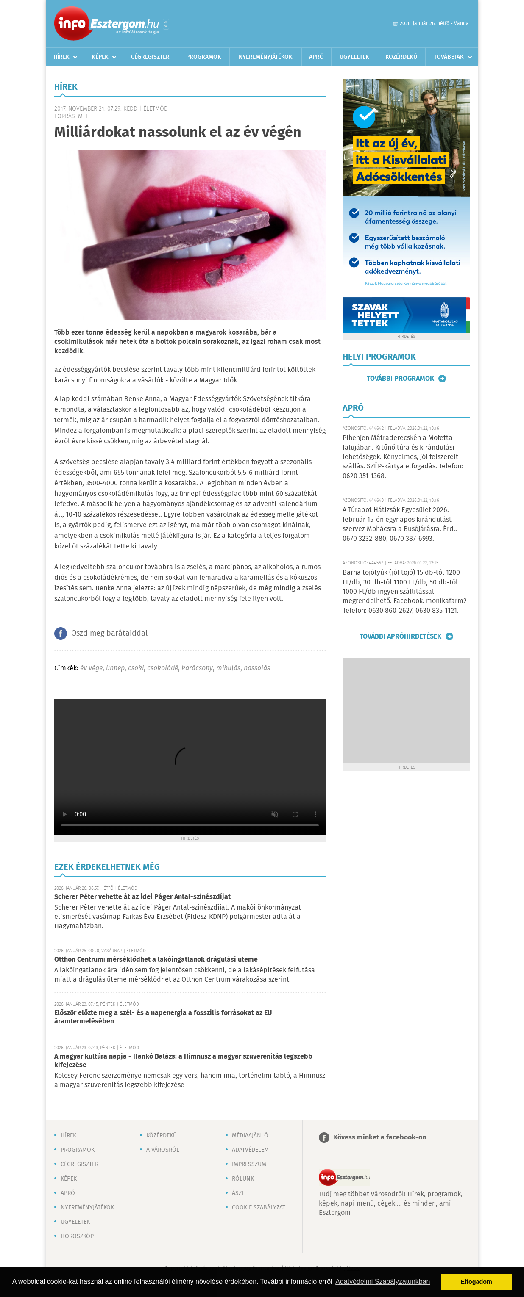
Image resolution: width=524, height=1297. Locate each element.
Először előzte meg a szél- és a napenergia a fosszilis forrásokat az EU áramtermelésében (163, 1017)
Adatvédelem (250, 1150)
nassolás (257, 668)
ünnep (115, 668)
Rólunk (243, 1179)
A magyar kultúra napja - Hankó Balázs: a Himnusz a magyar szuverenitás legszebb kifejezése (183, 1060)
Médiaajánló (250, 1135)
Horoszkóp (77, 1236)
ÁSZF (238, 1193)
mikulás (228, 668)
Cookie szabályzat (258, 1207)
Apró (316, 57)
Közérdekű (401, 57)
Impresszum (249, 1164)
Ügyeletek (354, 57)
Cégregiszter (150, 57)
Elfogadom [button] (476, 1281)
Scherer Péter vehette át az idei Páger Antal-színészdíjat (142, 897)
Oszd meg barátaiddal (109, 633)
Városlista (166, 24)
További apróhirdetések (400, 636)
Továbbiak (449, 57)
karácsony (197, 668)
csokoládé (162, 668)
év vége (91, 668)
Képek (100, 57)
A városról (162, 1150)
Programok (203, 57)
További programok (400, 378)
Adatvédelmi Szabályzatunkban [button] (382, 1281)
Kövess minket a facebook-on (379, 1137)
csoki (136, 668)
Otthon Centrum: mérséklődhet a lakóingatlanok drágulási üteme (156, 959)
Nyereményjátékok (266, 57)
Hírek (61, 57)
